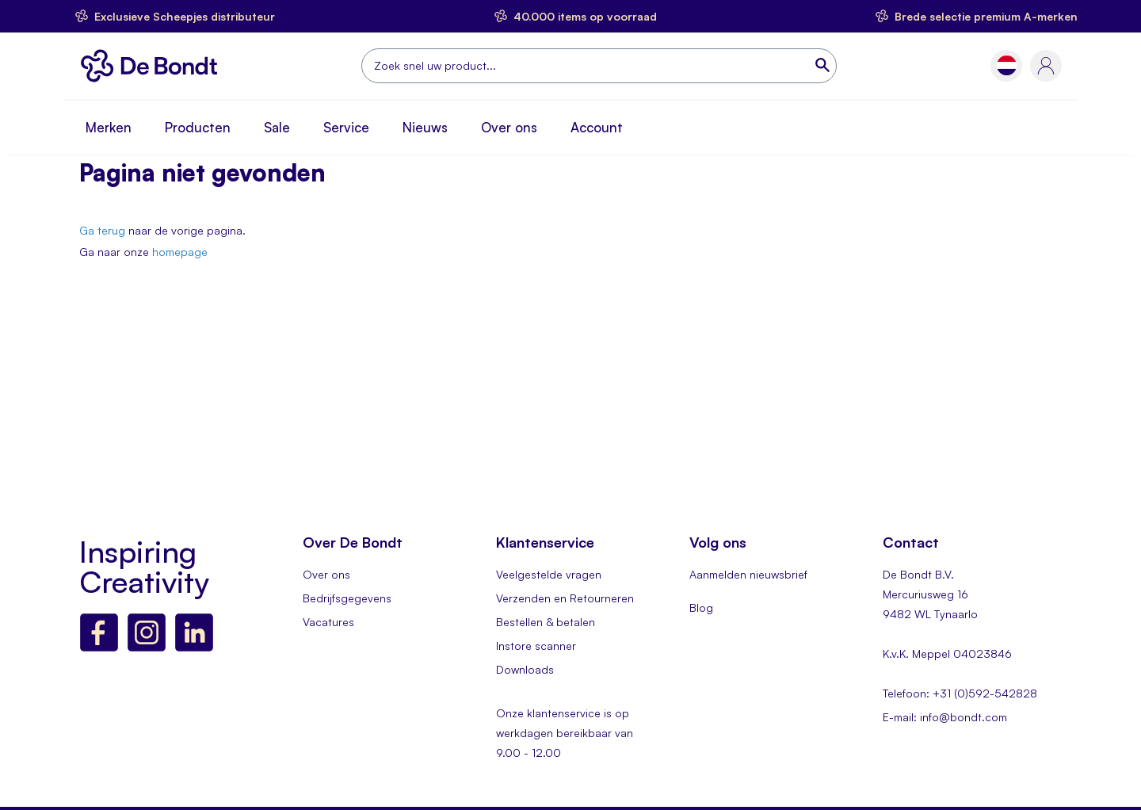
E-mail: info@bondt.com (945, 717)
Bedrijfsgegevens (347, 598)
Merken (109, 127)
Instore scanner (536, 645)
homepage (180, 251)
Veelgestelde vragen (548, 574)
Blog (701, 607)
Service (346, 127)
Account (596, 127)
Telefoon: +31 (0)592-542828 (960, 693)
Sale (277, 127)
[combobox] (599, 65)
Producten (198, 127)
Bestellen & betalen (545, 622)
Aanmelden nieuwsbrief (748, 574)
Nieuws (425, 127)
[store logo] (153, 65)
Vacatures (328, 622)
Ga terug (102, 230)
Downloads (525, 669)
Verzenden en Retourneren (565, 598)
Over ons (509, 127)
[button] (1007, 65)
